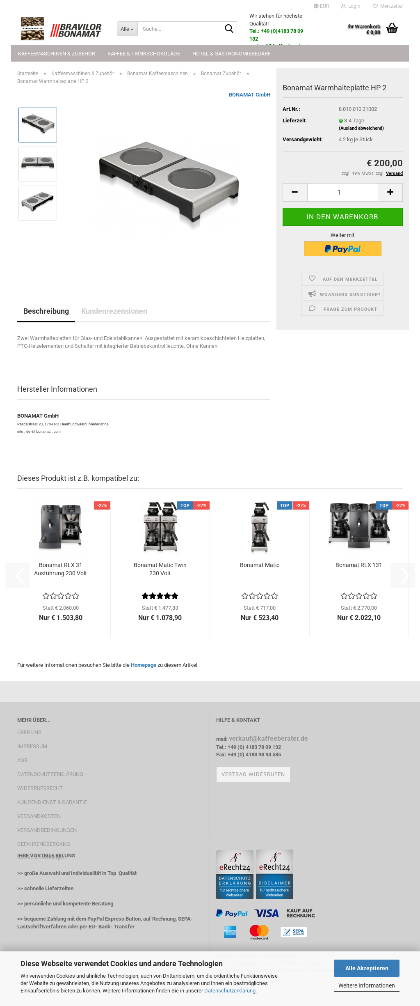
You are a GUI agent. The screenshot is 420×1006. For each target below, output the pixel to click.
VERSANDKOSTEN (39, 816)
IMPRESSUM (32, 746)
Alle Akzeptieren (366, 968)
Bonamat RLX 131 (359, 565)
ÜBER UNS (29, 732)
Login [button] (351, 6)
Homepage (143, 665)
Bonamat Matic (259, 565)
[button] (321, 6)
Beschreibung (46, 311)
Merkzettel (388, 6)
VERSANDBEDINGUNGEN (47, 830)
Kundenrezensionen (114, 311)
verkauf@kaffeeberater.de (268, 738)
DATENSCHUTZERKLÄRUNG (50, 774)
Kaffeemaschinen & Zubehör (56, 54)
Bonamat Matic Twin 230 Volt (160, 569)
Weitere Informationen (366, 985)
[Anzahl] (342, 192)
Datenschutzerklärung (230, 991)
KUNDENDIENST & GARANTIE (52, 802)
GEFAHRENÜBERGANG (43, 844)
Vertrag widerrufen (253, 774)
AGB (22, 760)
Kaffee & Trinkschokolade (143, 54)
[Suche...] (127, 28)
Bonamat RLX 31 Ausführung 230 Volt (60, 569)
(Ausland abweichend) (361, 128)
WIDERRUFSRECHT (40, 788)
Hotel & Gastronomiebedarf (231, 54)
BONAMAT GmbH (249, 95)
